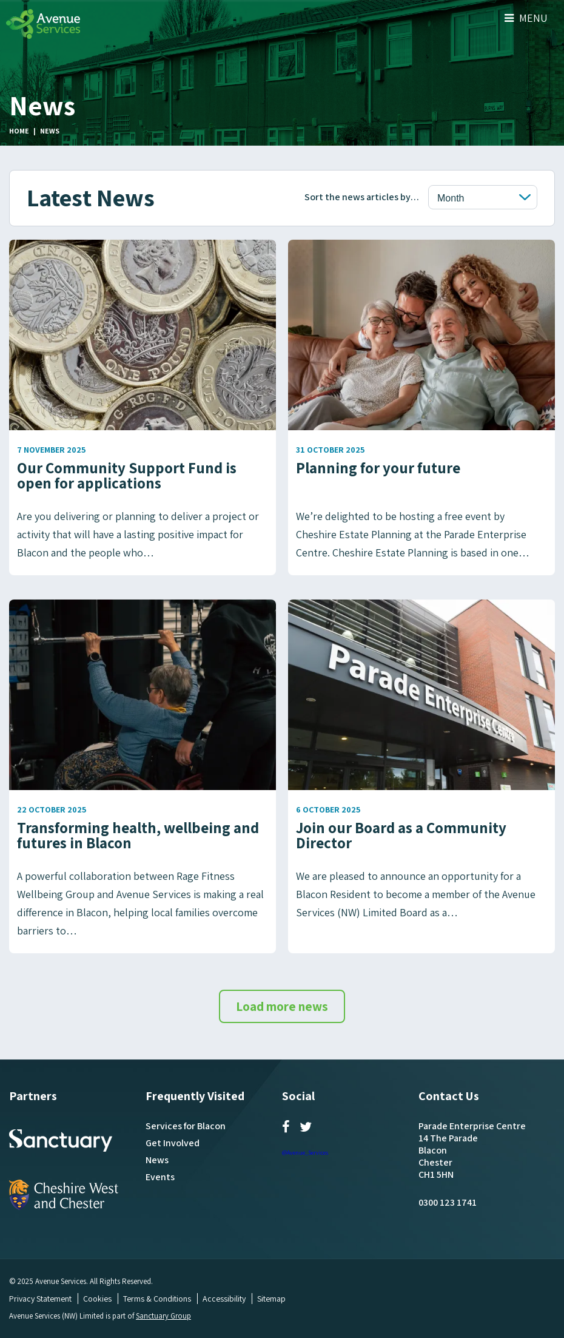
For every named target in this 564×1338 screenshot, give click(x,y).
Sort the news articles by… (361, 197)
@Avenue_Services (305, 1153)
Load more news (282, 1006)
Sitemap (271, 1298)
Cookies (97, 1298)
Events (160, 1177)
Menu (526, 18)
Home (19, 130)
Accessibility (224, 1298)
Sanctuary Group (164, 1316)
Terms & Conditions (157, 1298)
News (157, 1160)
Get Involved (173, 1143)
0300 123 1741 (447, 1202)
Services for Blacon (186, 1126)
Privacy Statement (40, 1298)
